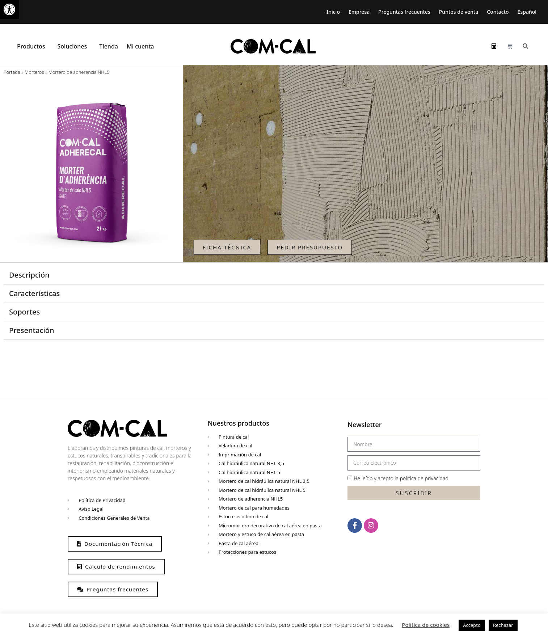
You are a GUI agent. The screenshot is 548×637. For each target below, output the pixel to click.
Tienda (108, 46)
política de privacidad (424, 478)
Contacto (498, 11)
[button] (9, 9)
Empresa (359, 11)
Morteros (34, 72)
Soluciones (73, 46)
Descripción (29, 275)
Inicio (333, 11)
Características (34, 293)
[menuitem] (528, 12)
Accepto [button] (472, 625)
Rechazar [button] (503, 625)
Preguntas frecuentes (404, 11)
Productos (33, 46)
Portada (12, 72)
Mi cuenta (142, 46)
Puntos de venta (458, 11)
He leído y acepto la (401, 478)
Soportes (24, 312)
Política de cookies (426, 624)
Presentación (31, 330)
